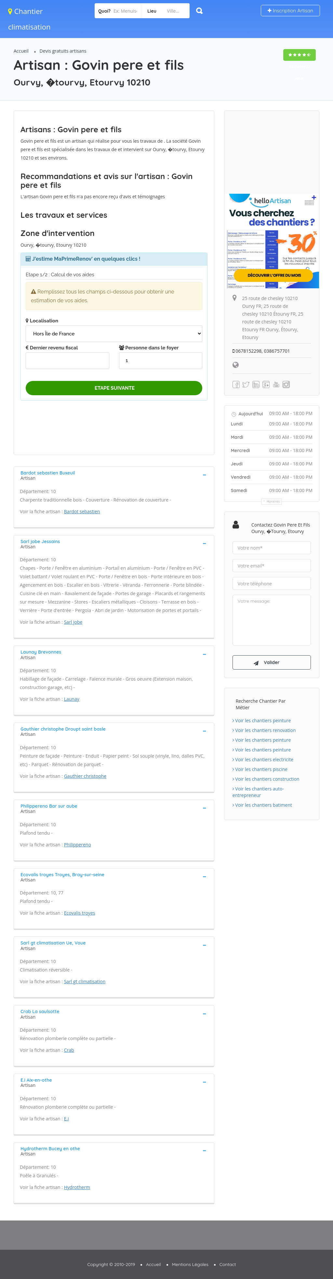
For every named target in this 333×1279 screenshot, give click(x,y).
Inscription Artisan (290, 10)
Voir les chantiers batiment (262, 805)
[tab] (114, 474)
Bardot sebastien (82, 511)
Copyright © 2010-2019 (111, 1264)
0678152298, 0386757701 (261, 351)
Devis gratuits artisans (63, 51)
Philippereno (77, 845)
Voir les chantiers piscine (260, 769)
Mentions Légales (190, 1264)
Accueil (21, 51)
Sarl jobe (73, 622)
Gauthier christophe (85, 776)
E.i (66, 1119)
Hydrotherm (77, 1187)
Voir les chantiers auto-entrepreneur (258, 792)
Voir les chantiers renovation (264, 730)
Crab (69, 1050)
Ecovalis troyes (79, 913)
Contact (228, 1264)
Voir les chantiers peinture (262, 720)
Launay (71, 699)
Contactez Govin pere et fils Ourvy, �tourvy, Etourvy (280, 528)
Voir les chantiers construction (266, 779)
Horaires (273, 501)
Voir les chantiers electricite (263, 759)
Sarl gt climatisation (85, 981)
